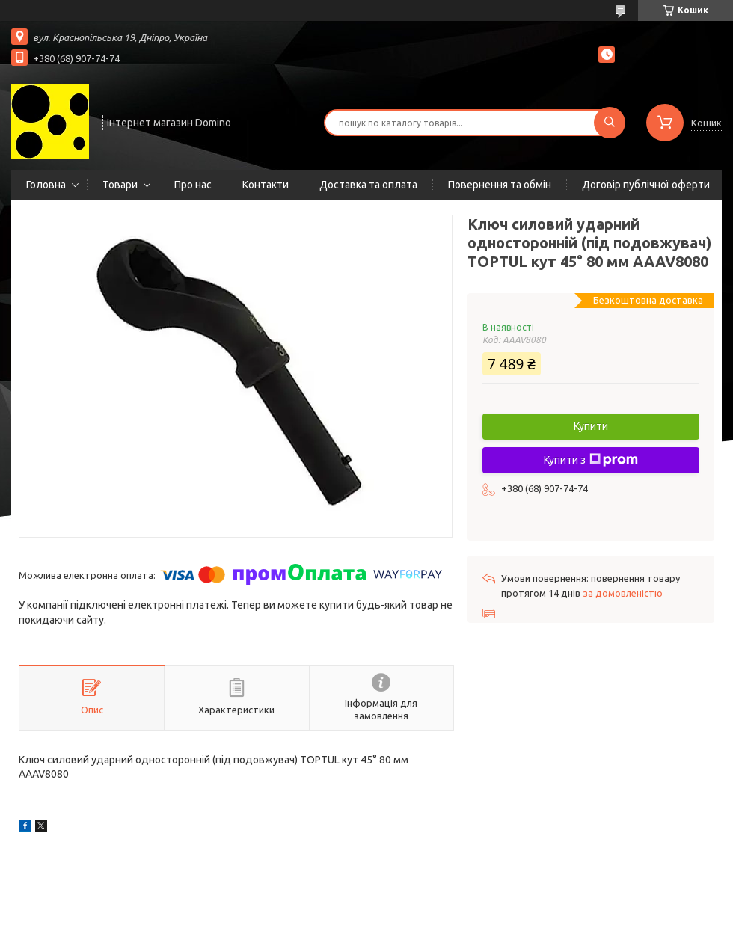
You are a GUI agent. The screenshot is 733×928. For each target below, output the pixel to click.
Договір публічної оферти (646, 184)
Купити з (591, 460)
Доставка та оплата (368, 184)
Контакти (265, 184)
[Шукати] (609, 122)
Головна (46, 184)
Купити (591, 426)
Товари (120, 184)
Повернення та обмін (499, 184)
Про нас (193, 184)
